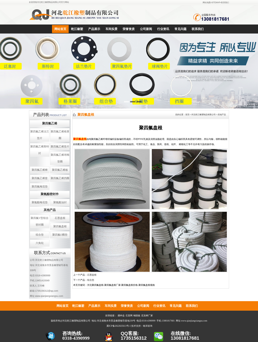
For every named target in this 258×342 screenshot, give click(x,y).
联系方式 (42, 253)
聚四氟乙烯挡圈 (60, 178)
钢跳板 (136, 315)
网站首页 (60, 29)
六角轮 (40, 243)
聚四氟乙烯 (49, 123)
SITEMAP (216, 2)
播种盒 (121, 315)
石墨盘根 (60, 218)
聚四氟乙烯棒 (40, 169)
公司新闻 (146, 29)
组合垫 (40, 234)
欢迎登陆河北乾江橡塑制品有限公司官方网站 (49, 2)
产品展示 (94, 29)
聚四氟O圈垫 (60, 234)
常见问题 (180, 29)
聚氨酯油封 (60, 202)
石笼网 (129, 315)
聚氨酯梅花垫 (40, 202)
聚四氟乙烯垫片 (60, 146)
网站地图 (207, 2)
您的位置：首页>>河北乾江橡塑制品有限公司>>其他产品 (200, 114)
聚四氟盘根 (60, 226)
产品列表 (41, 115)
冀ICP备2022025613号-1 (118, 326)
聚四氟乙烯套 (40, 178)
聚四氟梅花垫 (40, 186)
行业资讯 (163, 29)
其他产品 (50, 210)
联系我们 (225, 2)
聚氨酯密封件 (50, 194)
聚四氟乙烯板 (60, 169)
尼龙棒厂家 (147, 315)
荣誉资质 (129, 29)
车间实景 (112, 29)
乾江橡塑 (77, 29)
